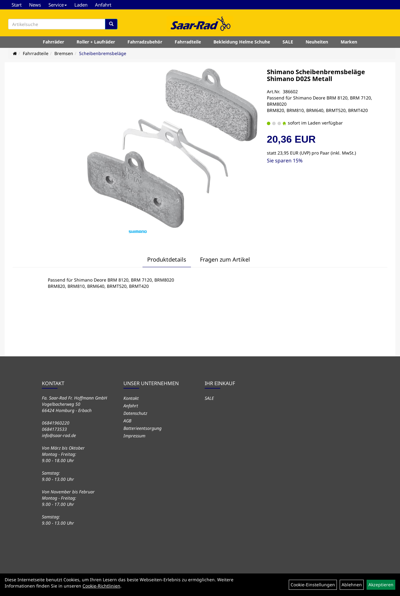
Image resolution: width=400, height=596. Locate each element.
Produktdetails (166, 259)
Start (17, 5)
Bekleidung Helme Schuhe (241, 42)
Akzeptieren (380, 585)
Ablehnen (352, 585)
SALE (287, 42)
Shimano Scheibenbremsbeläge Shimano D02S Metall (316, 75)
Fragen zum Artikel (225, 259)
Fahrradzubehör (145, 42)
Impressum (134, 436)
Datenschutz (135, 413)
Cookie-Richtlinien (101, 586)
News (35, 5)
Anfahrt (103, 5)
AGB (127, 421)
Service (57, 5)
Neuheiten (317, 42)
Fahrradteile (188, 42)
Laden (81, 5)
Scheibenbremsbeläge (102, 53)
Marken (349, 42)
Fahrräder (53, 42)
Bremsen (63, 53)
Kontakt (131, 398)
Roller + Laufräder (96, 42)
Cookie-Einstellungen (313, 585)
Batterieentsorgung (142, 428)
